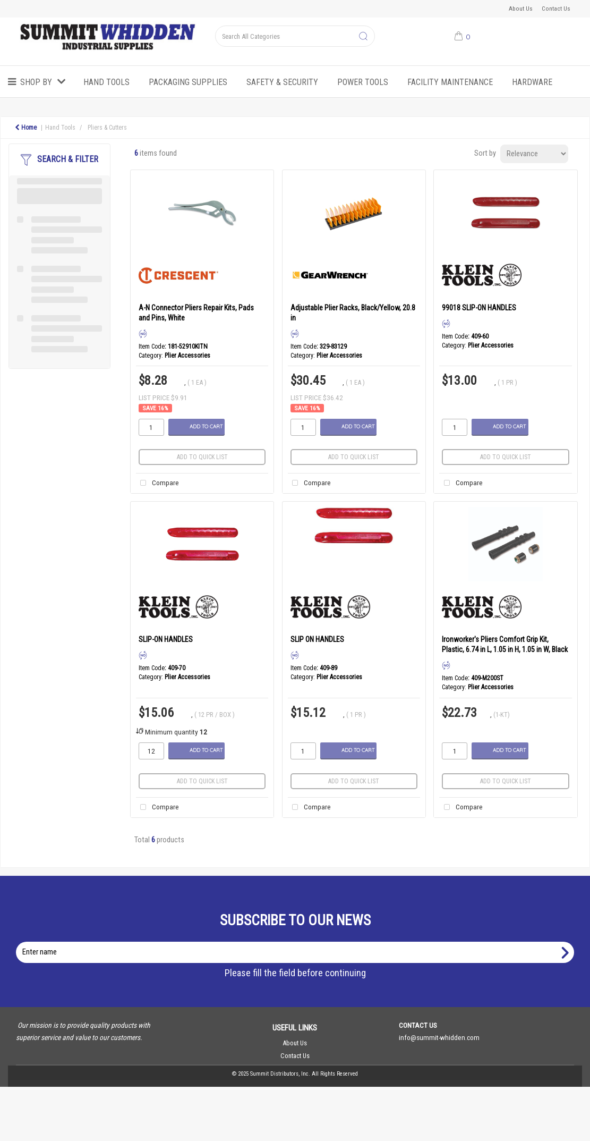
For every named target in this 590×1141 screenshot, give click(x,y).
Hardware (532, 82)
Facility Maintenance (450, 82)
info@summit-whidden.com (439, 1037)
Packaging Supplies (188, 82)
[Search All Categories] (294, 36)
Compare (157, 483)
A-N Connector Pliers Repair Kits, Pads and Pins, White (196, 312)
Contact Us (556, 8)
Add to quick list (202, 457)
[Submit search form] (363, 37)
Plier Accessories (187, 355)
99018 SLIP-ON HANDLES (479, 307)
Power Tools (362, 82)
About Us (521, 8)
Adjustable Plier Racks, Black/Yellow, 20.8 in (352, 312)
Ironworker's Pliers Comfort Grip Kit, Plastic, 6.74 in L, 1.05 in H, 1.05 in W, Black (505, 644)
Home (26, 127)
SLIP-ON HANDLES (166, 639)
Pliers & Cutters (107, 127)
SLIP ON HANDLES (317, 639)
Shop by (36, 82)
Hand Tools (106, 82)
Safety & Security (282, 82)
